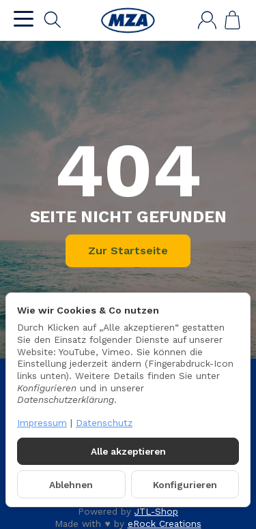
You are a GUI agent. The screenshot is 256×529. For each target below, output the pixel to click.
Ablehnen (71, 484)
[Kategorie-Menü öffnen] (23, 19)
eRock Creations (164, 523)
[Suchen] (52, 20)
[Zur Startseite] (128, 20)
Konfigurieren (185, 484)
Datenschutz (104, 422)
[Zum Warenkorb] (232, 20)
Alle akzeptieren (128, 451)
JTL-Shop (156, 511)
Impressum (42, 422)
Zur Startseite (128, 250)
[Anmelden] (207, 20)
